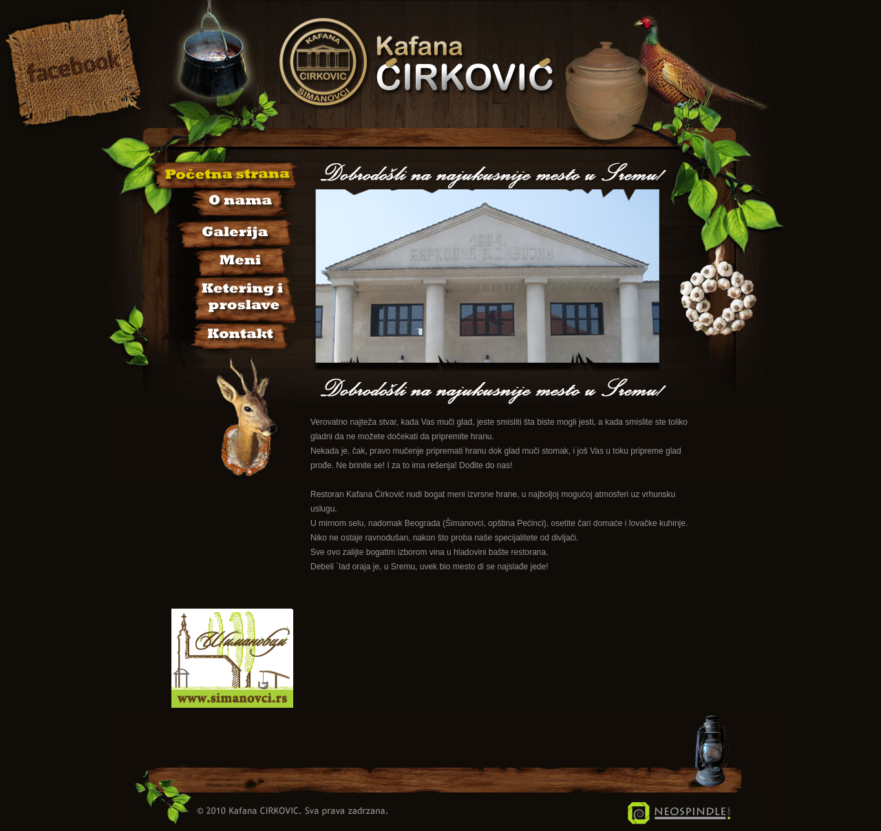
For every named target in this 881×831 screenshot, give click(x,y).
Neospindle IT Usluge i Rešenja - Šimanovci (679, 813)
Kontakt (224, 331)
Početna (224, 175)
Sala (224, 296)
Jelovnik (224, 259)
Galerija (224, 231)
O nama (224, 203)
